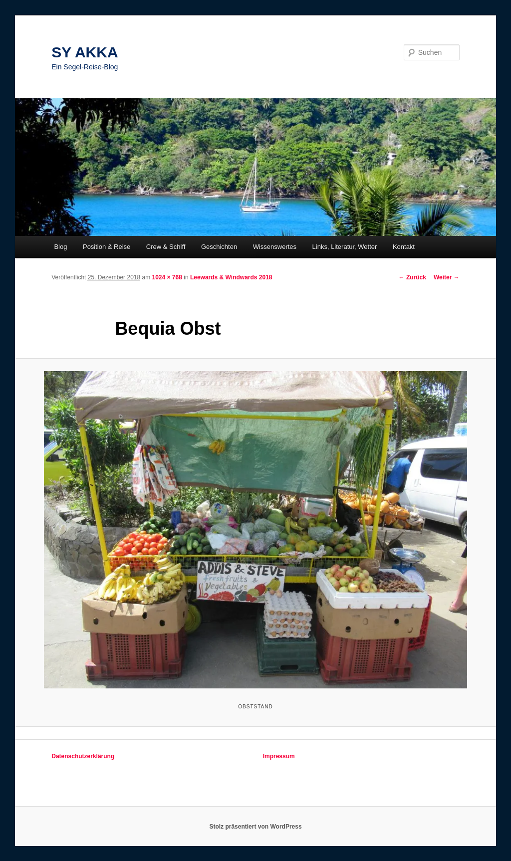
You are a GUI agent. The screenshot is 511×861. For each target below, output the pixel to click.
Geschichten (219, 246)
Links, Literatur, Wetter (344, 246)
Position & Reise (106, 246)
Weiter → (447, 277)
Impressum (279, 756)
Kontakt (404, 246)
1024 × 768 (167, 277)
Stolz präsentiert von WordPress (255, 826)
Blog (60, 246)
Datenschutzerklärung (82, 756)
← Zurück (412, 277)
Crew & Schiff (166, 246)
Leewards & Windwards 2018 (231, 277)
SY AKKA (84, 52)
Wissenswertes (274, 246)
